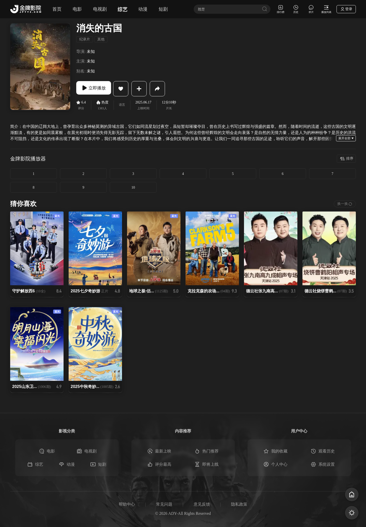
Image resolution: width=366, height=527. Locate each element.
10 (133, 187)
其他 (100, 39)
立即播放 (96, 89)
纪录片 (84, 39)
